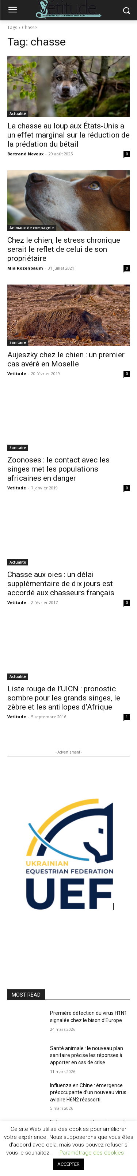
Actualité (17, 113)
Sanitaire (17, 342)
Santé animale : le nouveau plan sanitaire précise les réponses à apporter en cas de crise (86, 1055)
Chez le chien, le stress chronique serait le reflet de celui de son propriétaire (63, 249)
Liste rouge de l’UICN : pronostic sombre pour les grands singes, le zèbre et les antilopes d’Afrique (63, 697)
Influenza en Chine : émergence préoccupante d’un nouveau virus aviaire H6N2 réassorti (88, 1092)
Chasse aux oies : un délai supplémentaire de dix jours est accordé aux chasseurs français (60, 583)
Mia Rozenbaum (25, 268)
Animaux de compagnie (31, 227)
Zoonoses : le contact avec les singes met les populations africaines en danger (58, 469)
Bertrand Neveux (25, 153)
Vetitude (16, 373)
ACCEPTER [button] (68, 1164)
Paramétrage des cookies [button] (92, 1152)
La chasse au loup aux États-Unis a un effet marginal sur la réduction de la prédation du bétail (68, 135)
